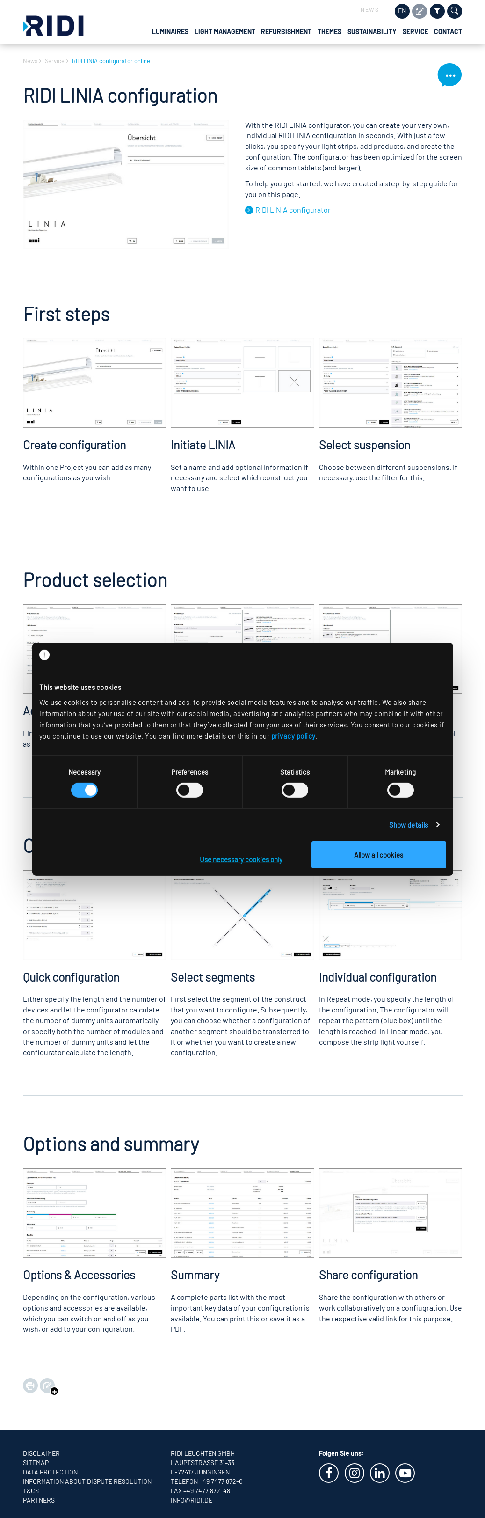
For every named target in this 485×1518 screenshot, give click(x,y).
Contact (448, 32)
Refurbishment (286, 32)
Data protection (50, 1472)
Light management (225, 32)
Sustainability (372, 32)
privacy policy (293, 735)
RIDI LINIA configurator (293, 209)
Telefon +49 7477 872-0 (207, 1481)
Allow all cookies (378, 855)
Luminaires (170, 32)
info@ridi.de (191, 1500)
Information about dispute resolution (87, 1481)
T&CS (31, 1491)
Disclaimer (41, 1453)
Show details (408, 825)
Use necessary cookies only (241, 859)
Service (415, 32)
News (370, 9)
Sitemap (36, 1463)
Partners (39, 1500)
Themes (329, 32)
